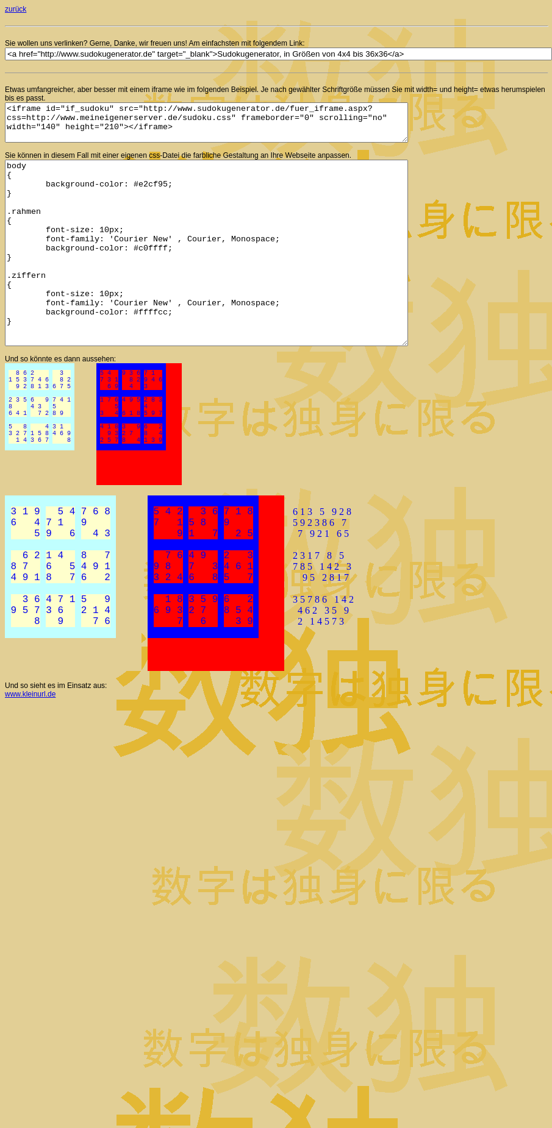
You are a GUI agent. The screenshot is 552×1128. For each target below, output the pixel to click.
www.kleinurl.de (30, 738)
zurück (15, 9)
